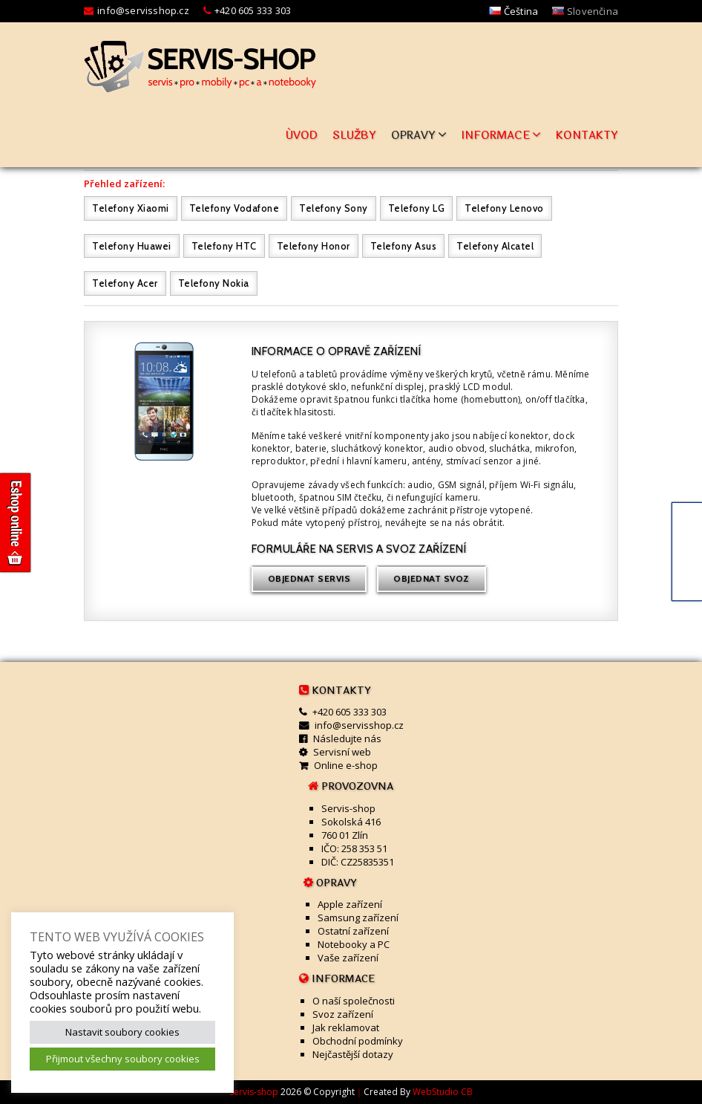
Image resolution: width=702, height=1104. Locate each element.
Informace (501, 135)
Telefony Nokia (213, 283)
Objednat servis (309, 578)
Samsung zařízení (358, 917)
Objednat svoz (431, 578)
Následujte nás (347, 738)
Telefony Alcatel (495, 246)
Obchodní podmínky (357, 1041)
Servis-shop (253, 1091)
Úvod (302, 135)
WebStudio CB (443, 1091)
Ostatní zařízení (353, 931)
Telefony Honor (313, 246)
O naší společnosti (353, 1000)
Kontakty (587, 135)
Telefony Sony (333, 208)
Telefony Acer (125, 283)
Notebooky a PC (354, 944)
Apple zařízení (350, 904)
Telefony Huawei (131, 246)
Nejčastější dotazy (352, 1054)
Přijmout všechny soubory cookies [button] (123, 1058)
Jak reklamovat (345, 1027)
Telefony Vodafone (234, 208)
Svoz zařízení (342, 1014)
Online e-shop (346, 765)
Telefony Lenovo (504, 208)
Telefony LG (416, 208)
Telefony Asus (403, 246)
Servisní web (342, 752)
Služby (354, 135)
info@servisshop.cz (143, 10)
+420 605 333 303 (252, 10)
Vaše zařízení (348, 957)
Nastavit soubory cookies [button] (122, 1032)
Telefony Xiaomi (130, 208)
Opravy (419, 135)
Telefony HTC (224, 246)
